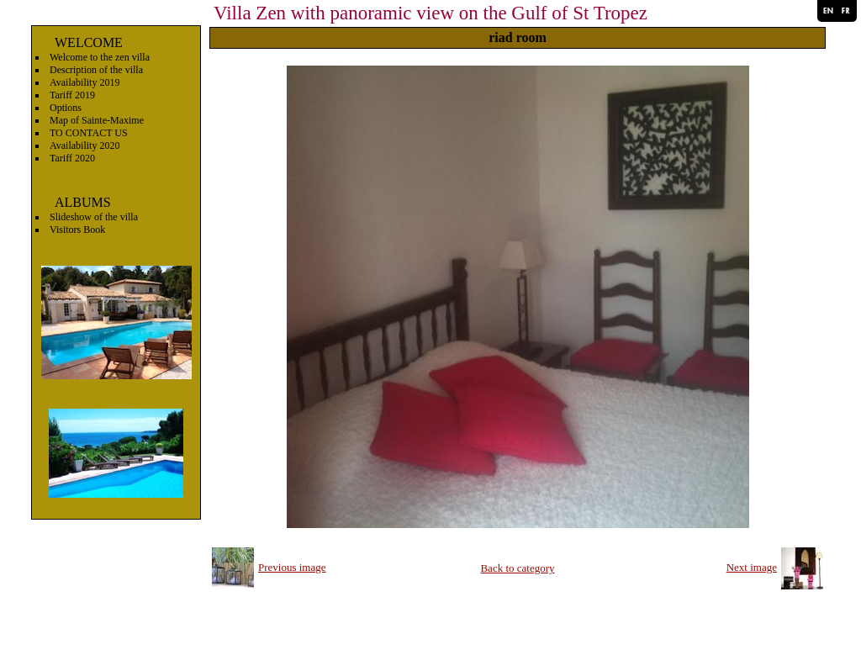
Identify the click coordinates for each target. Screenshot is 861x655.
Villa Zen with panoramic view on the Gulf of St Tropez (430, 13)
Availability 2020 (84, 145)
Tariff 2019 (72, 95)
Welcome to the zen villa (100, 57)
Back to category (517, 568)
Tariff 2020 (72, 158)
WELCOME (89, 42)
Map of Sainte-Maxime (97, 120)
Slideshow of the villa (94, 217)
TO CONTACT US (89, 133)
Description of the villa (96, 70)
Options (66, 108)
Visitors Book (77, 229)
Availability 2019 (84, 82)
